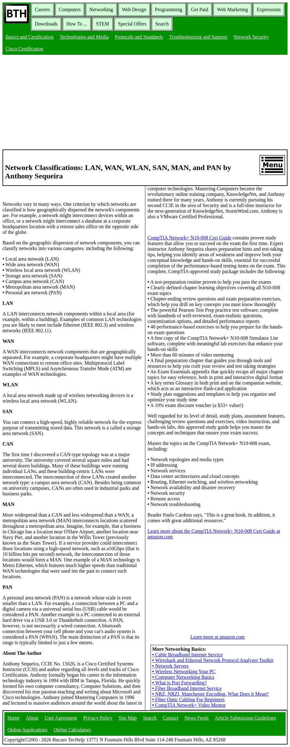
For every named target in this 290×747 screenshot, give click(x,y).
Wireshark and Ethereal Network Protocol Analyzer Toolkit (213, 660)
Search (162, 23)
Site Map (128, 718)
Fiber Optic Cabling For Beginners (188, 699)
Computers (70, 9)
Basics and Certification (30, 37)
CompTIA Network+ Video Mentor (189, 705)
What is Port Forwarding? (179, 682)
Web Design (134, 9)
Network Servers (170, 666)
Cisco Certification (24, 48)
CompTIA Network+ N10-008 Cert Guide (189, 237)
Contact (170, 718)
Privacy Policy (98, 718)
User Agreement (60, 718)
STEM (102, 23)
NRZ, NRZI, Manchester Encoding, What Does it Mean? (210, 694)
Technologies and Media (84, 37)
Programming (168, 9)
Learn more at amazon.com (217, 637)
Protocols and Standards (139, 37)
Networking (101, 9)
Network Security (251, 37)
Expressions (269, 9)
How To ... (76, 23)
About (32, 718)
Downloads (46, 23)
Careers (42, 9)
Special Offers (132, 23)
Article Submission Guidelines (245, 718)
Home (13, 718)
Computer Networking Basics (183, 677)
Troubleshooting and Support (198, 37)
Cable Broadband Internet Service (187, 654)
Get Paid (199, 9)
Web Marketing (232, 9)
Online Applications (27, 729)
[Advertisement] (145, 102)
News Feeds (197, 718)
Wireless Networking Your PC (184, 671)
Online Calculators (72, 729)
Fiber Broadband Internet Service (187, 688)
